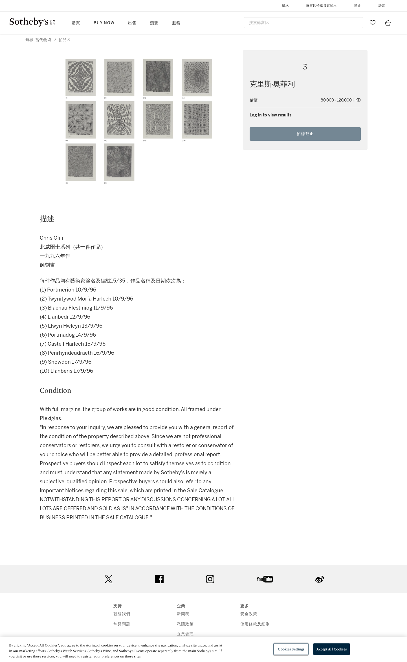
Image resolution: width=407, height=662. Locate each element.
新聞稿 (183, 614)
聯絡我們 (121, 614)
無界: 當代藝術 (38, 39)
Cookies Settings (291, 648)
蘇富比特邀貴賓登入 (321, 5)
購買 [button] (76, 23)
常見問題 (121, 624)
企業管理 (185, 634)
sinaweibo (319, 579)
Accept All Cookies (331, 648)
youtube (265, 579)
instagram (210, 579)
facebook (159, 579)
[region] (203, 649)
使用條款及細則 (255, 624)
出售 (132, 23)
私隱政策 (185, 624)
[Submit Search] (356, 22)
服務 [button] (176, 23)
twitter (108, 579)
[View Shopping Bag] (387, 22)
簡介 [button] (357, 5)
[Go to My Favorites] (372, 22)
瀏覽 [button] (154, 23)
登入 (285, 5)
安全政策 (248, 614)
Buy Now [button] (104, 23)
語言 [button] (382, 5)
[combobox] (303, 22)
